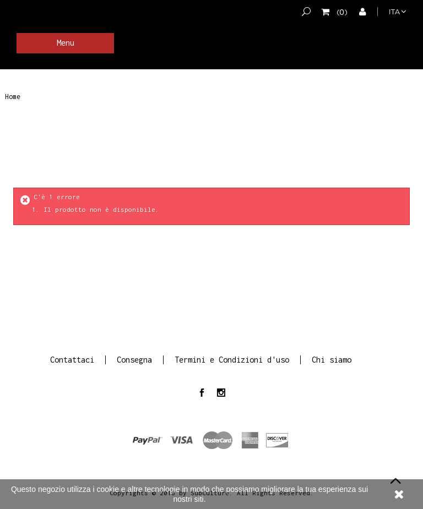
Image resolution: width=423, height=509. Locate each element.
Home (12, 97)
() (340, 11)
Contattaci (72, 359)
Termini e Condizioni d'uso (232, 359)
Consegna (134, 359)
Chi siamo (331, 359)
